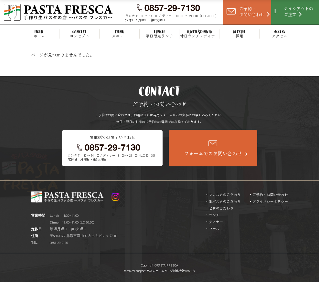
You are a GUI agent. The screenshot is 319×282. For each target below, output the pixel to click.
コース (214, 228)
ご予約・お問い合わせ (270, 194)
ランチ (214, 214)
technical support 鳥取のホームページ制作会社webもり (160, 270)
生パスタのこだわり (225, 201)
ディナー (216, 221)
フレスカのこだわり (225, 194)
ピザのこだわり (221, 208)
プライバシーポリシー (270, 201)
